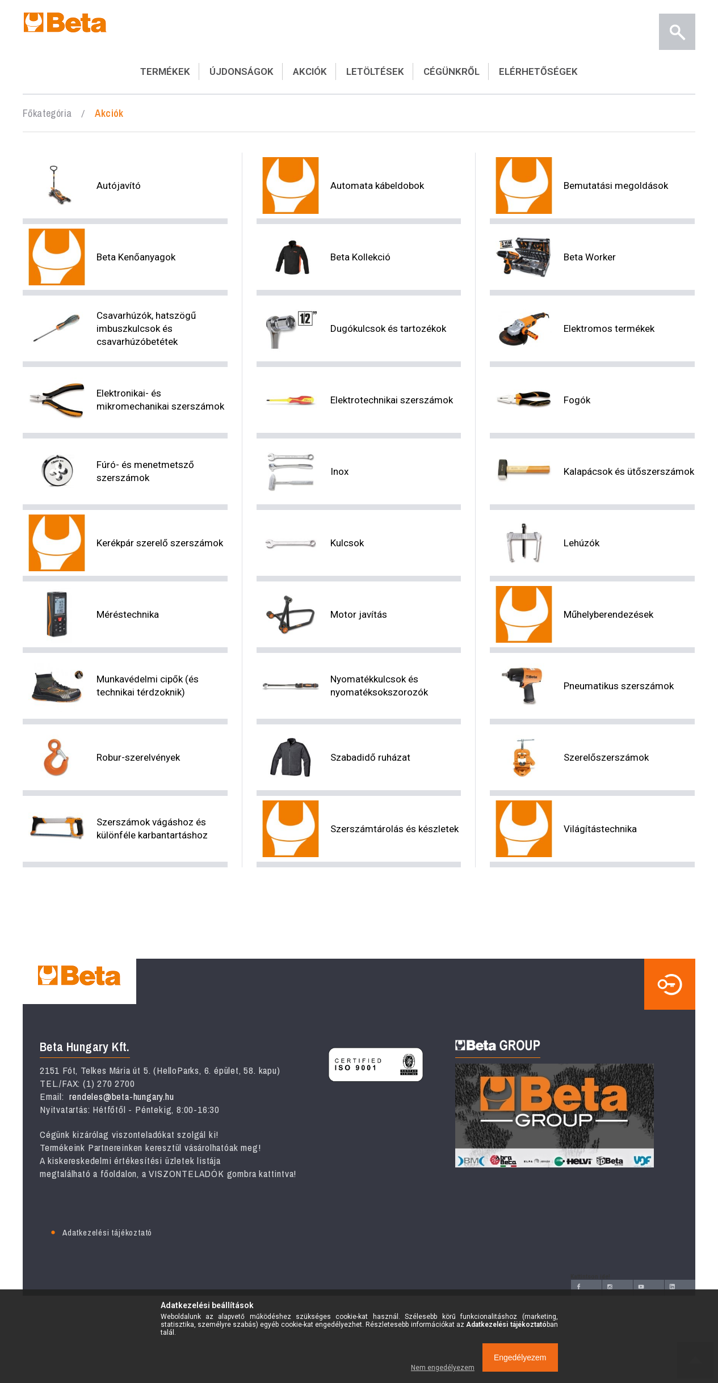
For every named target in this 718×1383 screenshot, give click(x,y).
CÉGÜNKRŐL (451, 71)
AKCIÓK (310, 71)
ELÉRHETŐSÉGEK (538, 71)
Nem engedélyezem (443, 1368)
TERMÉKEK (165, 71)
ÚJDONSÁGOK (241, 71)
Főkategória (47, 113)
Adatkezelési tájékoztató (107, 1232)
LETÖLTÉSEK (375, 71)
